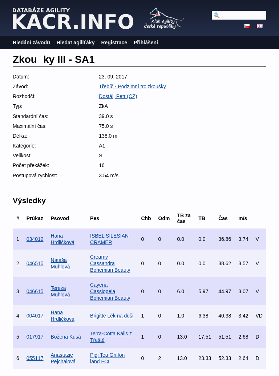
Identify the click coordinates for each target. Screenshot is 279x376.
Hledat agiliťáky (76, 42)
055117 (35, 358)
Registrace (114, 42)
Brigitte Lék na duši (111, 316)
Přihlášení (146, 42)
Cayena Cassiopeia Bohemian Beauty (110, 291)
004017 (35, 316)
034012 (35, 239)
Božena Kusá (66, 337)
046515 (35, 263)
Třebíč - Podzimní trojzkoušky (132, 86)
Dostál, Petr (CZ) (118, 96)
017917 (35, 337)
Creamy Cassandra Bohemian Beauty (110, 263)
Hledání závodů (31, 42)
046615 (35, 291)
